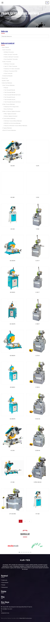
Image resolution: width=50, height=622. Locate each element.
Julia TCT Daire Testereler (10, 66)
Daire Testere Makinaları (9, 104)
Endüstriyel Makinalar (7, 83)
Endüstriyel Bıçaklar (8, 75)
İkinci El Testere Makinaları (9, 130)
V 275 (37, 165)
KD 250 (12, 165)
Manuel (6, 87)
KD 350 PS (12, 324)
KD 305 (12, 197)
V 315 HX (37, 418)
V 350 (37, 229)
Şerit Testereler (7, 49)
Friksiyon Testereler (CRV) (10, 71)
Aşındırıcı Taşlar (5, 80)
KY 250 (12, 450)
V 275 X (37, 355)
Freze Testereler (8, 73)
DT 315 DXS (12, 513)
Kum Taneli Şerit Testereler (11, 59)
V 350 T (38, 324)
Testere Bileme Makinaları (9, 118)
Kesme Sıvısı (5, 78)
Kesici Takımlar (5, 47)
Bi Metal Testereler (9, 52)
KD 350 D (12, 292)
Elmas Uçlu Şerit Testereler (11, 54)
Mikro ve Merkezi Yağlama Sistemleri (11, 111)
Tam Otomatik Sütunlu (9, 99)
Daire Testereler (7, 61)
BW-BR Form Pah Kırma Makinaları (12, 123)
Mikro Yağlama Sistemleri (10, 113)
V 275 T (38, 260)
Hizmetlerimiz (5, 582)
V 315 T (38, 292)
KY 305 (12, 482)
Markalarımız (5, 587)
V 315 (37, 197)
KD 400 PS (12, 418)
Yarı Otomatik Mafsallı (9, 90)
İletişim (3, 584)
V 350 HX (37, 450)
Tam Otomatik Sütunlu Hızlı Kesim (12, 101)
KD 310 (12, 229)
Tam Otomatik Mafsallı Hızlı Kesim (12, 94)
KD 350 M (12, 260)
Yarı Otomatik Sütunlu (9, 97)
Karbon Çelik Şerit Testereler (11, 56)
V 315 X (37, 387)
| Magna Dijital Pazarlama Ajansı (25, 618)
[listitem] (25, 613)
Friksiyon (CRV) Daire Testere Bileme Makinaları (15, 125)
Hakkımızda (4, 580)
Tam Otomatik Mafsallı (9, 92)
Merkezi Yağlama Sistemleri (10, 116)
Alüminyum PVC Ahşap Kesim (11, 106)
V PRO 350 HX (37, 482)
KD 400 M (12, 355)
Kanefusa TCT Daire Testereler (12, 68)
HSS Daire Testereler (9, 64)
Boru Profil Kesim (8, 109)
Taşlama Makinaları (7, 128)
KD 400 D (12, 387)
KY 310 (37, 513)
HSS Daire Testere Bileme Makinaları (13, 120)
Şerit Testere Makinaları (9, 85)
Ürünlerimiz (7, 16)
